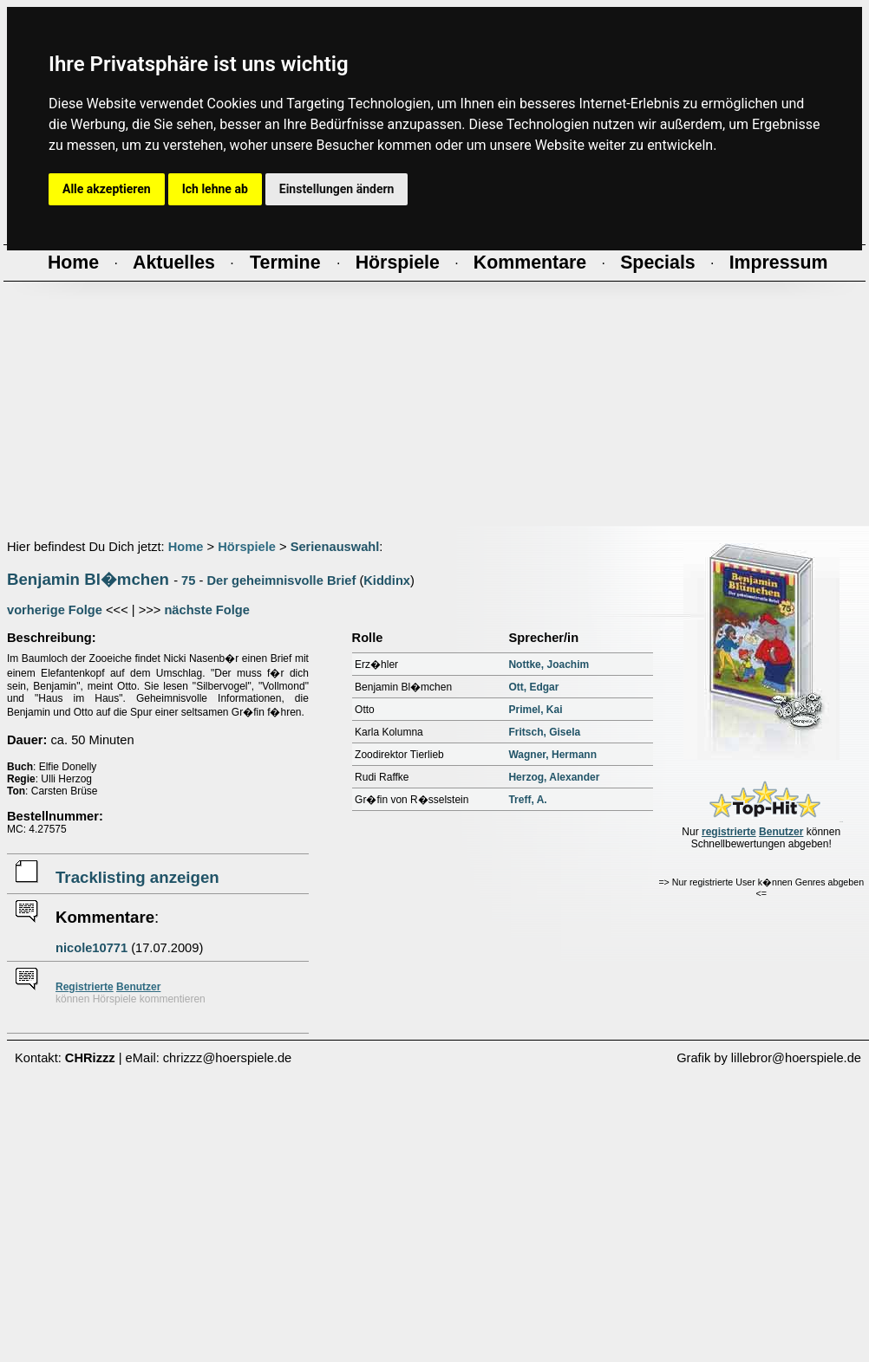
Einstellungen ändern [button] (337, 189)
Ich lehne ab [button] (215, 189)
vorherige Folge (54, 610)
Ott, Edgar (533, 687)
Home (186, 547)
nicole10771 (91, 948)
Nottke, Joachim (548, 664)
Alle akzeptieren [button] (106, 189)
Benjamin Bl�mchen (88, 579)
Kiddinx (386, 580)
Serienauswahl (335, 547)
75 (188, 580)
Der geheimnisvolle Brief (281, 580)
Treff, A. (527, 800)
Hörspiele (247, 547)
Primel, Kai (535, 710)
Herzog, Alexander (553, 777)
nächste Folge (207, 610)
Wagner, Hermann (552, 755)
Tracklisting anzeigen (137, 877)
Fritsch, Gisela (544, 732)
